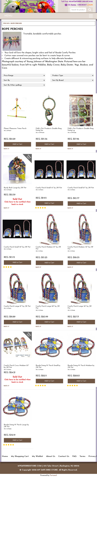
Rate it (6, 149)
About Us (50, 456)
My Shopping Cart (20, 456)
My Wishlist (37, 456)
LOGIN (90, 5)
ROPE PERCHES (16, 23)
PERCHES (6, 23)
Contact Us (63, 456)
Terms (82, 456)
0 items (70, 5)
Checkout (82, 5)
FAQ (74, 456)
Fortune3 (53, 475)
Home (5, 456)
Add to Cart (17, 144)
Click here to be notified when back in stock (17, 203)
